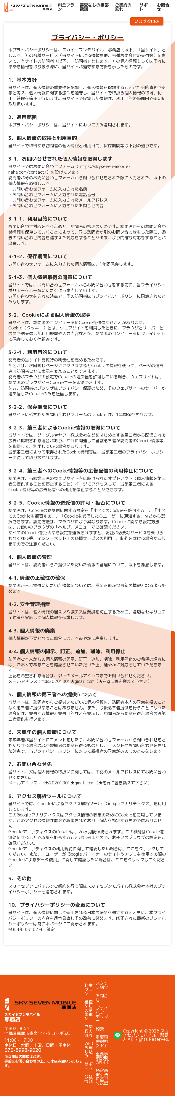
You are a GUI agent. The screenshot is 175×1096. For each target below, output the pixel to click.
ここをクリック (140, 848)
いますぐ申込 (146, 21)
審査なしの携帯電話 (94, 7)
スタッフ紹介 (102, 985)
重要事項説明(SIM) (102, 1041)
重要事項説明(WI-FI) (103, 1058)
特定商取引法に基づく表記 (102, 1077)
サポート (145, 7)
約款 (100, 1029)
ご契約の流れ (123, 7)
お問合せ (163, 7)
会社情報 (88, 1079)
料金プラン (66, 7)
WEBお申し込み (88, 1050)
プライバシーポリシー (102, 1014)
